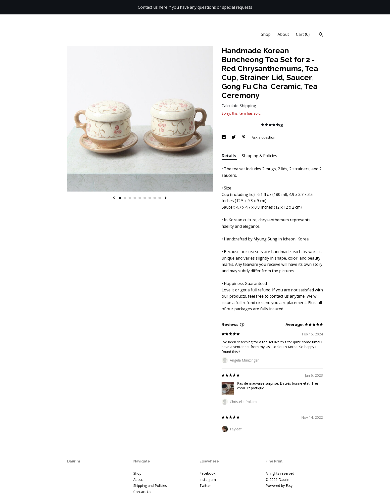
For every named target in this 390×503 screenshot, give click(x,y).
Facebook (207, 473)
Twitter (205, 485)
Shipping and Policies (150, 485)
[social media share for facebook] (224, 137)
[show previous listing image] (114, 198)
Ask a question (263, 137)
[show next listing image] (165, 198)
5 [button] (140, 198)
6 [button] (145, 198)
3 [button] (130, 198)
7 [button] (149, 198)
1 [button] (120, 198)
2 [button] (125, 198)
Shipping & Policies (259, 155)
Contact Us (142, 491)
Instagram (207, 479)
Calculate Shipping (239, 105)
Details (229, 155)
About (283, 34)
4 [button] (135, 198)
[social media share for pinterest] (244, 137)
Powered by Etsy (279, 485)
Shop (266, 34)
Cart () (303, 34)
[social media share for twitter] (234, 137)
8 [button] (154, 198)
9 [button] (159, 198)
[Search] (321, 35)
